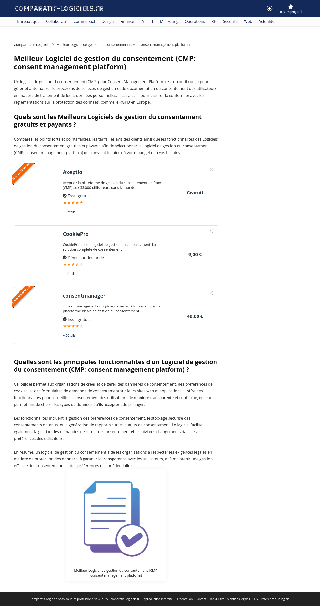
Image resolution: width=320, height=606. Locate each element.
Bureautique (28, 21)
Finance (127, 21)
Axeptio (72, 172)
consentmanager (84, 295)
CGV (255, 599)
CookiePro (76, 233)
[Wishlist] (291, 7)
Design (108, 21)
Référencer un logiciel (275, 599)
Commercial (84, 21)
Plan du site (216, 599)
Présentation (184, 599)
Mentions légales (238, 599)
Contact (200, 599)
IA (142, 21)
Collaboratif (56, 21)
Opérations (195, 21)
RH (214, 21)
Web (248, 21)
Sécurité (230, 21)
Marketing (169, 21)
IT (152, 21)
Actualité (266, 21)
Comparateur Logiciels (31, 44)
